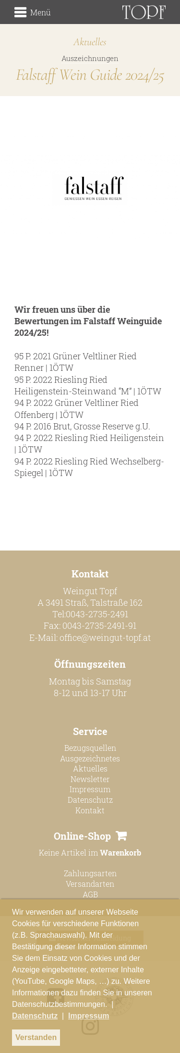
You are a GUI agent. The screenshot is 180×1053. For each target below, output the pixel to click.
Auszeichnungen (90, 58)
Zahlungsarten (90, 873)
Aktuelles (90, 768)
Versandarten (90, 884)
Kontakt (90, 810)
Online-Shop (82, 836)
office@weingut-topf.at (105, 637)
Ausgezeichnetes (90, 758)
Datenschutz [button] (35, 1016)
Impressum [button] (88, 1016)
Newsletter (90, 779)
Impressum (90, 789)
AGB (90, 894)
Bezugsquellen (90, 748)
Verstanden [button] (36, 1037)
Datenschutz (90, 800)
